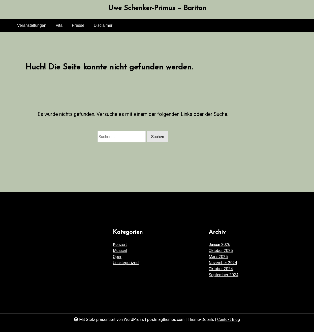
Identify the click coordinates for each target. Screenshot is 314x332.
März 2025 (218, 256)
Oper (117, 256)
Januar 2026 (219, 244)
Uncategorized (126, 262)
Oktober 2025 (221, 250)
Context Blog (228, 319)
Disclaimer (103, 25)
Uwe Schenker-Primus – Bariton (157, 8)
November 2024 (223, 262)
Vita (59, 25)
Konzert (120, 244)
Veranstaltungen (31, 25)
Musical (120, 250)
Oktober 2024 (221, 268)
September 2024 (223, 274)
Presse (78, 25)
